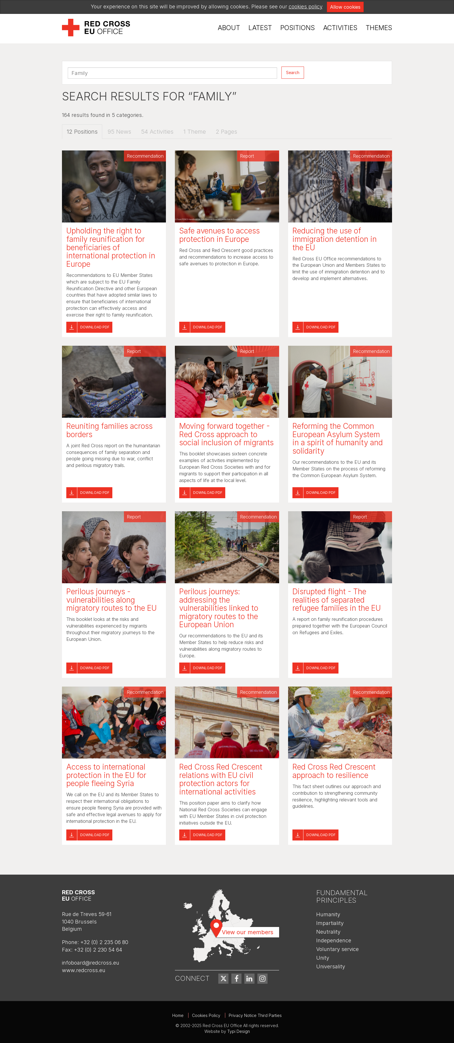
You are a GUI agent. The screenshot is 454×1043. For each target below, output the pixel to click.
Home (178, 1015)
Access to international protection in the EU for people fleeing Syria (106, 775)
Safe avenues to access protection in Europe (219, 235)
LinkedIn (249, 979)
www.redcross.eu (83, 970)
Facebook (236, 979)
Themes (379, 28)
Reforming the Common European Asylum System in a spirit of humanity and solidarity (337, 438)
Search (292, 72)
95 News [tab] (119, 131)
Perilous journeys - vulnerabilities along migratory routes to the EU (111, 599)
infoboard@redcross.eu (90, 963)
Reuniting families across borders (109, 430)
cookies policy (306, 6)
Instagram (262, 979)
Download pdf (94, 327)
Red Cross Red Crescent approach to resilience (334, 771)
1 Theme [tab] (194, 131)
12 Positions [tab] (82, 131)
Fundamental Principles (342, 896)
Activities (340, 28)
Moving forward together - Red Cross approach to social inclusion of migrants (226, 434)
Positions (297, 28)
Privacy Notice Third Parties (255, 1015)
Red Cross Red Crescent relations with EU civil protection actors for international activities (220, 779)
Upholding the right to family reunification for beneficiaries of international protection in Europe (110, 247)
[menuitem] (229, 28)
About (229, 28)
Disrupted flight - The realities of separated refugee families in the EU (336, 599)
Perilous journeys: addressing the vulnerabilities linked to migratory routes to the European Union (218, 608)
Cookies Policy (206, 1015)
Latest (260, 28)
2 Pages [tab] (226, 131)
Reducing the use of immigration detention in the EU (334, 239)
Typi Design (238, 1031)
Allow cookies (345, 7)
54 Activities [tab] (157, 131)
